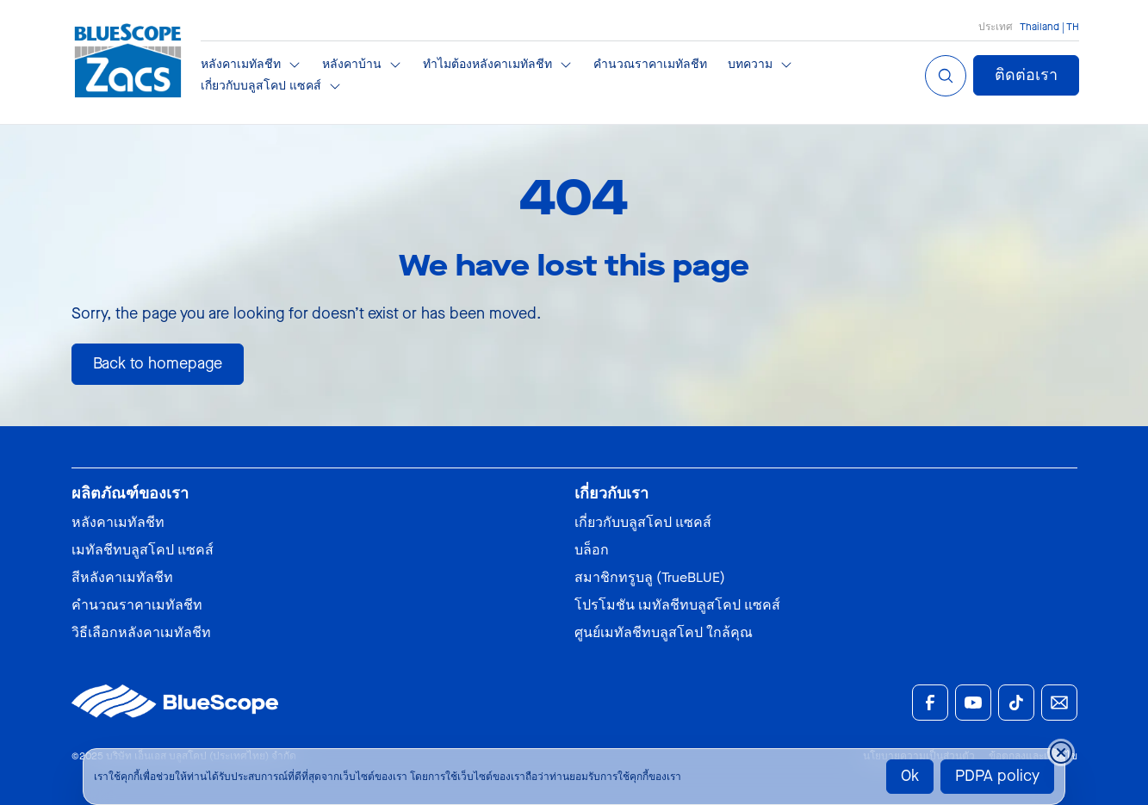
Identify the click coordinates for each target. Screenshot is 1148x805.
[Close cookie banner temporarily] (1061, 752)
